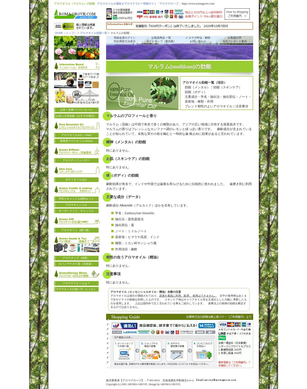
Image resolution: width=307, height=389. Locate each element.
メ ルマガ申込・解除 (197, 37)
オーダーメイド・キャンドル (76, 210)
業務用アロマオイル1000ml (76, 141)
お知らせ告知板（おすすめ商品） (76, 115)
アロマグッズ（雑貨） (76, 258)
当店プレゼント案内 (234, 41)
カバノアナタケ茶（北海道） (76, 263)
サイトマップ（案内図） (161, 41)
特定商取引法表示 (125, 41)
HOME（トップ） (66, 33)
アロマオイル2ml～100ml (76, 135)
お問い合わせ (198, 41)
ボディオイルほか (76, 179)
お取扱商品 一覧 (161, 37)
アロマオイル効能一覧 (93, 33)
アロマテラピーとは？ (76, 283)
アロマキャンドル (76, 204)
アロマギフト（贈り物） (76, 230)
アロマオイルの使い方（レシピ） (76, 289)
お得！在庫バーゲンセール (76, 109)
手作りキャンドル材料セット (76, 198)
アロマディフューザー (76, 160)
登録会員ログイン (125, 37)
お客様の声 (234, 37)
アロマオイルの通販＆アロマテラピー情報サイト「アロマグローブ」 (139, 3)
